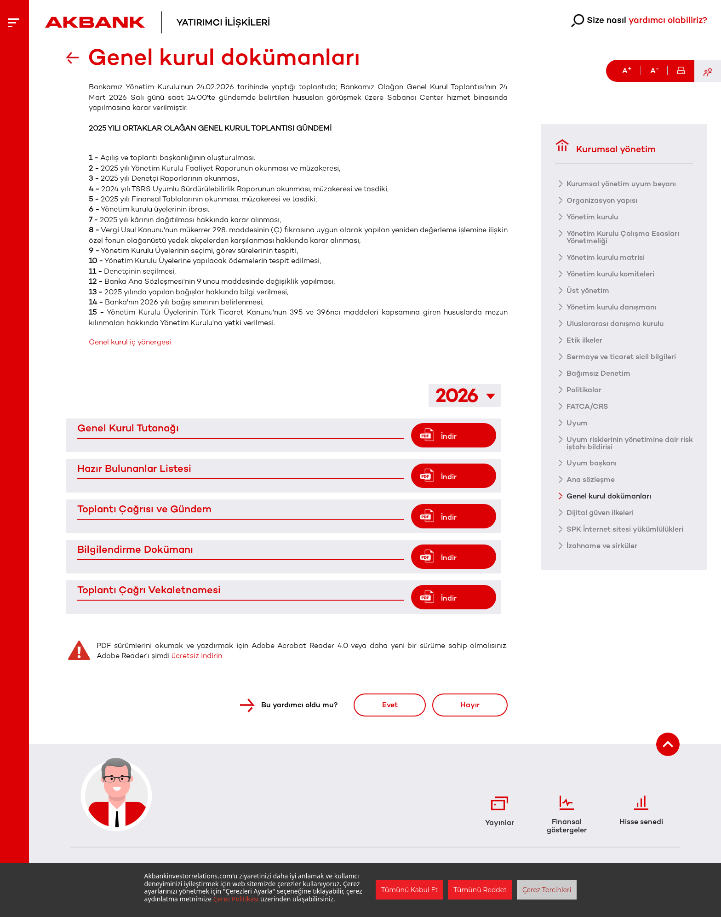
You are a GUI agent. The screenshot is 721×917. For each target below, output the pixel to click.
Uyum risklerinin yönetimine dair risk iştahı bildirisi (623, 442)
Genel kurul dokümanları (609, 496)
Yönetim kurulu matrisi (606, 256)
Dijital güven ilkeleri (600, 512)
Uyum (577, 422)
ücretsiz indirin (197, 655)
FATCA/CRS (587, 405)
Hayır (469, 704)
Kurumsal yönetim (605, 146)
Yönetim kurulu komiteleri (611, 273)
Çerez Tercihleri (546, 890)
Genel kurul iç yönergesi (130, 342)
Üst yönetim (588, 290)
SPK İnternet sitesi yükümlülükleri (626, 529)
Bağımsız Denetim (598, 372)
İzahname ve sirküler (602, 545)
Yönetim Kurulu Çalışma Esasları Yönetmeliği (623, 236)
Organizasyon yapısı (602, 199)
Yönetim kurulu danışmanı (612, 306)
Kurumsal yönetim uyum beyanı (622, 183)
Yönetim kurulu (593, 216)
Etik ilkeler (584, 339)
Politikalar (583, 389)
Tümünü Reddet (480, 890)
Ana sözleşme (590, 479)
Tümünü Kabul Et (409, 890)
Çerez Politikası (236, 898)
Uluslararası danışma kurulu (616, 323)
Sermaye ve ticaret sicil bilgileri (621, 356)
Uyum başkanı (592, 462)
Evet (388, 704)
